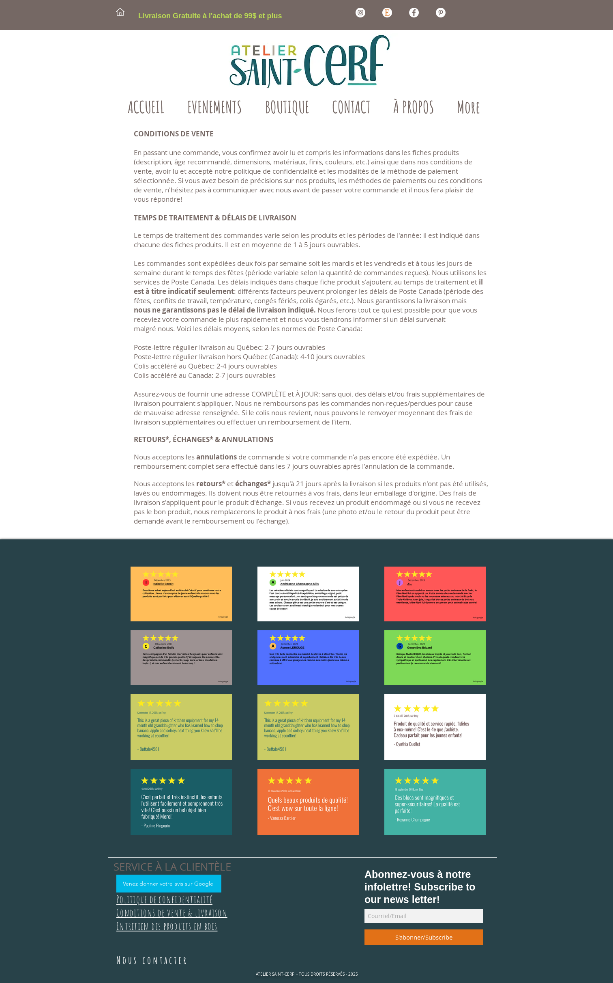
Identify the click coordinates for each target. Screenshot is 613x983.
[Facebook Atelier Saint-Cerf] (414, 12)
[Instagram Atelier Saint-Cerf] (360, 12)
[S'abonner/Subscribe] (423, 937)
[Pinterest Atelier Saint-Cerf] (441, 12)
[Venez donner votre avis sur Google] (168, 883)
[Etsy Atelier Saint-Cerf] (387, 12)
